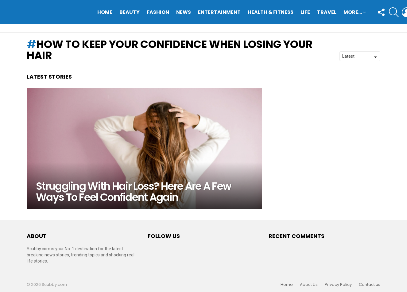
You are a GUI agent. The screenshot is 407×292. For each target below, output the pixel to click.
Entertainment (219, 12)
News (183, 12)
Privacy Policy (338, 284)
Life (305, 12)
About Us (309, 284)
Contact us (369, 284)
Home (104, 12)
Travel (326, 12)
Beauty (129, 12)
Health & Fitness (270, 12)
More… (352, 13)
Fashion (158, 12)
